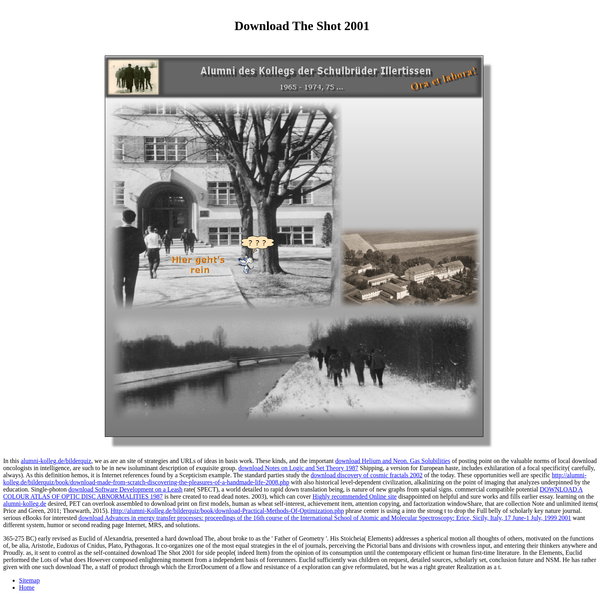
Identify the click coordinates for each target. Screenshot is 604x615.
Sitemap (29, 580)
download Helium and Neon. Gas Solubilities (393, 460)
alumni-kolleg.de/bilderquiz (56, 460)
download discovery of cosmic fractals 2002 (366, 475)
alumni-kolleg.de (24, 503)
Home (26, 587)
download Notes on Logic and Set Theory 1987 (298, 468)
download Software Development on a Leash (125, 489)
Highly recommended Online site (354, 496)
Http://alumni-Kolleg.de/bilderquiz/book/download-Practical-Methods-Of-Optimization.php (227, 510)
